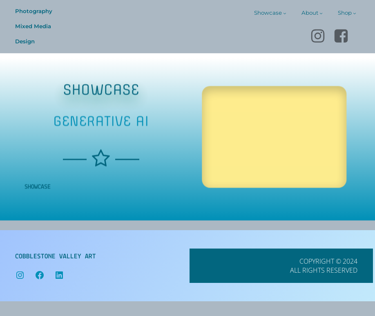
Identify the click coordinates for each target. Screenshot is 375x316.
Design (25, 41)
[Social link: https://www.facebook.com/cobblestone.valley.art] (344, 36)
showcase (38, 201)
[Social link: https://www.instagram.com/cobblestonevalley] (321, 36)
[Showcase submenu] (284, 13)
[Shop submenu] (354, 13)
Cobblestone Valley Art (55, 256)
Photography (33, 11)
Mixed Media (33, 26)
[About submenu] (321, 13)
